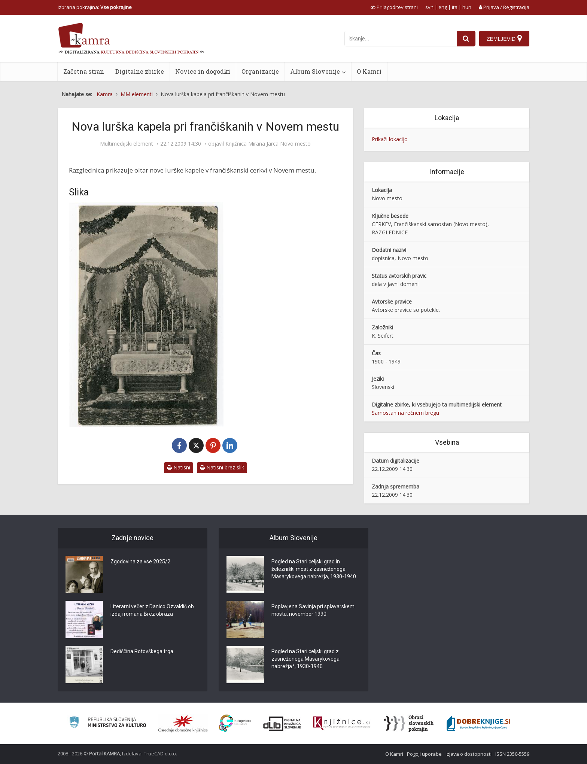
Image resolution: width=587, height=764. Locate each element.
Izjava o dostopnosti (468, 754)
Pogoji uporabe (424, 754)
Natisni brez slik (222, 467)
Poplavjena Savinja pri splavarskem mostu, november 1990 (313, 610)
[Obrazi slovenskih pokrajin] (408, 723)
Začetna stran (83, 71)
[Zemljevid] (504, 38)
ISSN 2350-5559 (512, 754)
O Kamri (369, 71)
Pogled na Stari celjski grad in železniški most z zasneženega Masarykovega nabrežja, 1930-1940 (313, 568)
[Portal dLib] (282, 723)
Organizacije (260, 71)
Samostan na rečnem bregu (405, 412)
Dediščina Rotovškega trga (141, 651)
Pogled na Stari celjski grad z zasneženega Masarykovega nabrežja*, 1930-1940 (305, 658)
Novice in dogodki (202, 71)
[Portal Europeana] (235, 723)
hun (466, 7)
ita (454, 7)
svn (429, 7)
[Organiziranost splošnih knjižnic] (183, 723)
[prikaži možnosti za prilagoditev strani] (394, 7)
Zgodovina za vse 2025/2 (140, 561)
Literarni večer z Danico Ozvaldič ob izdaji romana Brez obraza (152, 610)
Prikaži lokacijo (390, 139)
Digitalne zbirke (139, 71)
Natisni (178, 467)
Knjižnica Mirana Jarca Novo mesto (268, 143)
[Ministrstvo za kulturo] (107, 723)
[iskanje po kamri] (400, 38)
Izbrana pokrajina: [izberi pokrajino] (95, 7)
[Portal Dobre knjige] (478, 723)
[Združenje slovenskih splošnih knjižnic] (342, 723)
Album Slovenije (315, 71)
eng (442, 7)
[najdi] (466, 38)
